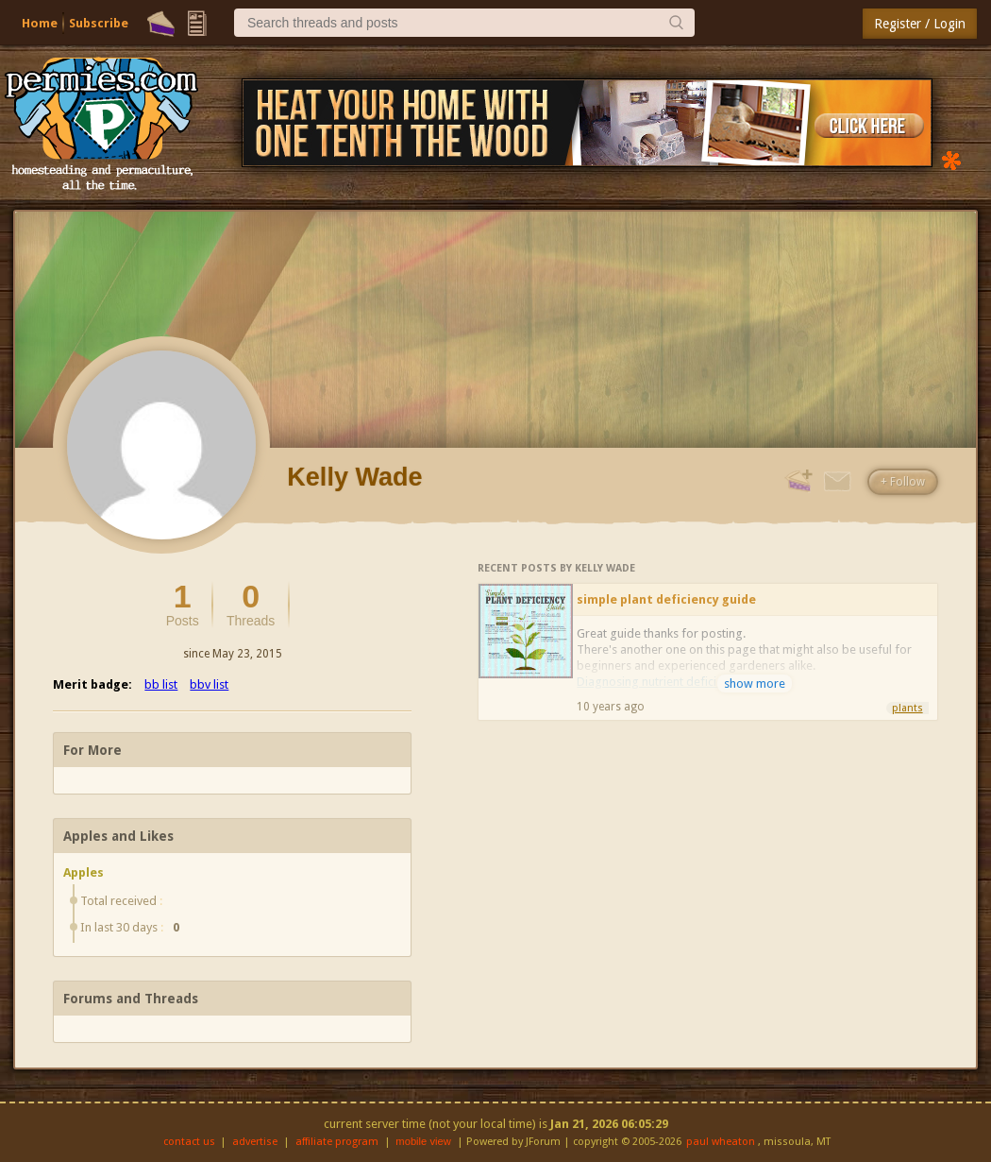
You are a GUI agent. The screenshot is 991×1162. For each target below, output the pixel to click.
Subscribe (98, 23)
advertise (254, 1142)
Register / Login (920, 23)
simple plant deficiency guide (666, 599)
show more (754, 683)
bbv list (209, 684)
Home (40, 23)
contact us (189, 1142)
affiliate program (336, 1142)
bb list (160, 684)
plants (907, 708)
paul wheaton (720, 1142)
